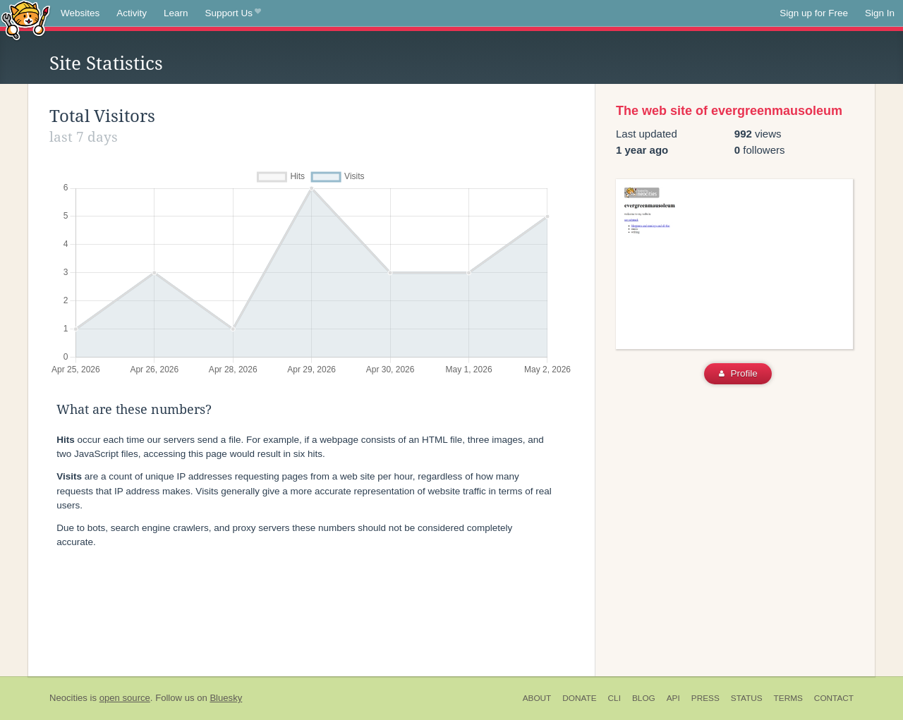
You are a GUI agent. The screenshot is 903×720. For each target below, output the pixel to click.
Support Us (233, 13)
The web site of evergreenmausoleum (729, 111)
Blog (643, 698)
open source (124, 697)
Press (705, 698)
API (673, 698)
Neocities (68, 697)
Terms (788, 698)
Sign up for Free (814, 13)
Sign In (880, 13)
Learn (176, 13)
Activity (131, 13)
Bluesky (226, 697)
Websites (80, 13)
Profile (738, 373)
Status (747, 698)
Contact (834, 698)
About (537, 698)
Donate (579, 698)
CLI (614, 698)
